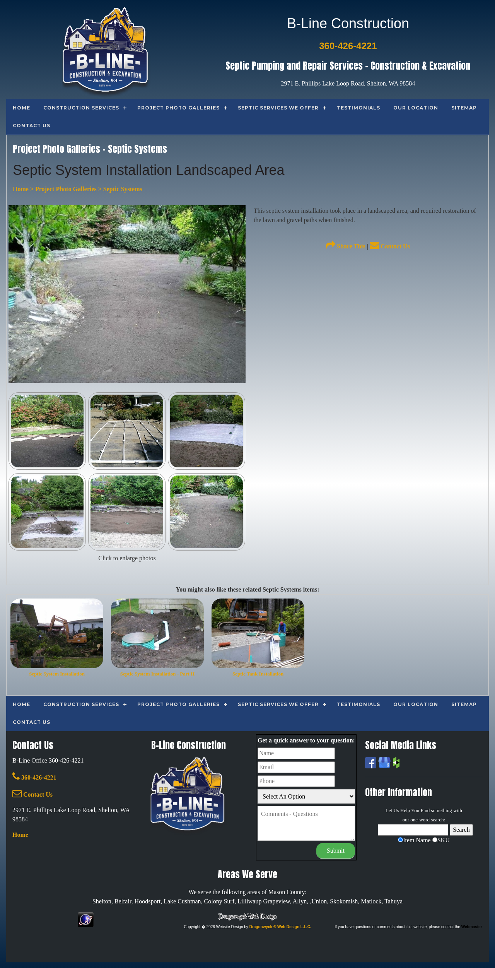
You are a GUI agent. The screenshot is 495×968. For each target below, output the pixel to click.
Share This (345, 246)
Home (21, 189)
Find (425, 810)
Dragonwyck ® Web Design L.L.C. (280, 927)
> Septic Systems (119, 189)
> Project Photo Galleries (63, 189)
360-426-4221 (34, 777)
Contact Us (390, 246)
